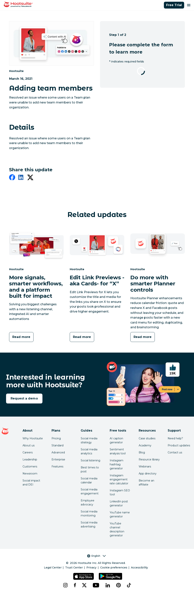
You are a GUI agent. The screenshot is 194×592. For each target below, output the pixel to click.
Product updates (179, 445)
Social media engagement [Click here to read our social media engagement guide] (90, 491)
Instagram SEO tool (120, 492)
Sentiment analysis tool (118, 451)
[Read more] (21, 337)
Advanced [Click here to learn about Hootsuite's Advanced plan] (58, 452)
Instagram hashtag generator (116, 464)
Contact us (175, 452)
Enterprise (58, 459)
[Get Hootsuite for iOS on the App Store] (83, 576)
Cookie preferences (113, 567)
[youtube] (96, 585)
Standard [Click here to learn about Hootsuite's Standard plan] (57, 445)
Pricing (56, 438)
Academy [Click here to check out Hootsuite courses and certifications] (145, 445)
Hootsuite (16, 71)
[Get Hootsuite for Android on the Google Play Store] (110, 576)
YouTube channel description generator (117, 529)
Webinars (145, 466)
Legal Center (53, 567)
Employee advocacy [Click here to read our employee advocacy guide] (87, 502)
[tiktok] (129, 585)
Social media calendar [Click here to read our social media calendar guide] (89, 480)
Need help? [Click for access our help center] (175, 438)
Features (57, 466)
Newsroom (30, 473)
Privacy (91, 567)
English (96, 555)
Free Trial (174, 5)
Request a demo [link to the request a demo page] (24, 398)
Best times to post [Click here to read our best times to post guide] (90, 469)
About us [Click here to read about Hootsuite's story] (28, 445)
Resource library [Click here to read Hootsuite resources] (149, 459)
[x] (84, 585)
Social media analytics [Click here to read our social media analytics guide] (89, 451)
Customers (30, 466)
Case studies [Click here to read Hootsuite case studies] (147, 438)
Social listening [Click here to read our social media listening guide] (90, 460)
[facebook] (12, 178)
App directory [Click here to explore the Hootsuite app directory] (147, 473)
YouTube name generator (120, 514)
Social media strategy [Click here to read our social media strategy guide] (89, 440)
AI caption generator (116, 440)
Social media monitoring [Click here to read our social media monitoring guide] (89, 513)
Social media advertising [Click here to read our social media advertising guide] (89, 524)
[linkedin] (21, 178)
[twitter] (30, 178)
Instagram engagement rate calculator (119, 479)
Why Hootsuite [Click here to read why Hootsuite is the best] (33, 438)
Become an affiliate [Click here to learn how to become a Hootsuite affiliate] (146, 482)
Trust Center (74, 567)
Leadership (30, 459)
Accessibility (139, 567)
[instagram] (65, 585)
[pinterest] (118, 585)
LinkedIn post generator (119, 503)
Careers (28, 452)
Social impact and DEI (31, 482)
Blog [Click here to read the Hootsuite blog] (142, 452)
